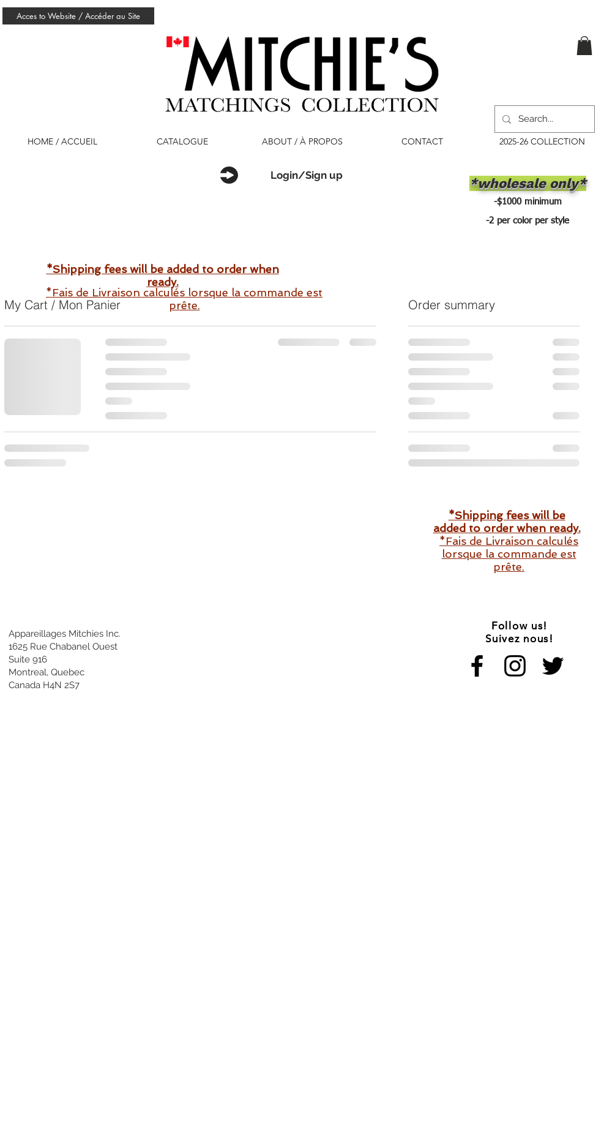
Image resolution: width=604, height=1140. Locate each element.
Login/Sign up (306, 175)
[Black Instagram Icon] (515, 665)
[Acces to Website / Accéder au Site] (78, 15)
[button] (584, 45)
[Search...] (543, 119)
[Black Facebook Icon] (477, 665)
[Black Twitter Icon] (553, 665)
